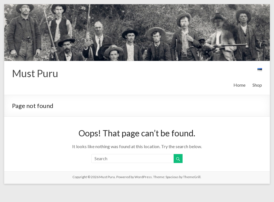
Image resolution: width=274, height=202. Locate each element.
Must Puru (35, 73)
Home (239, 85)
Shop (257, 85)
